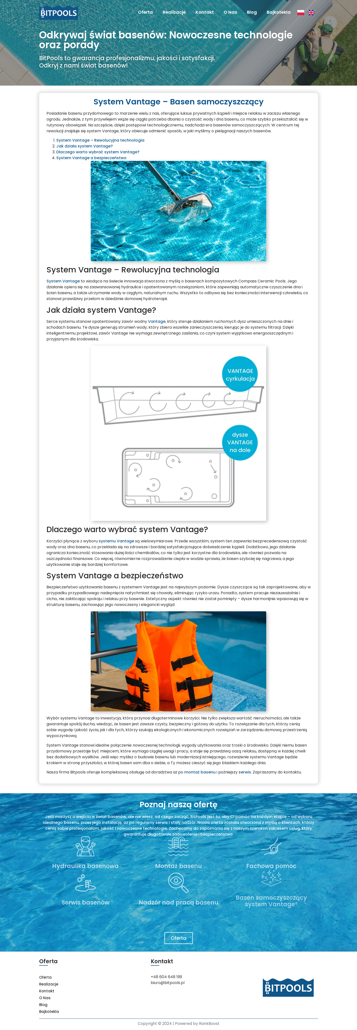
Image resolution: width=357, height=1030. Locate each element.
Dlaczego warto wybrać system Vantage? (97, 152)
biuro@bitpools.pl (167, 982)
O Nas (230, 12)
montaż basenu (200, 772)
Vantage (156, 321)
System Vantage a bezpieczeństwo (91, 158)
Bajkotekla (279, 12)
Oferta (145, 12)
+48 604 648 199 (166, 977)
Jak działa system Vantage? (84, 146)
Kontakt (205, 12)
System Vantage (63, 281)
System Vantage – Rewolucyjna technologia (100, 140)
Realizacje (174, 12)
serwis (245, 772)
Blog (252, 12)
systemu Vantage (116, 541)
